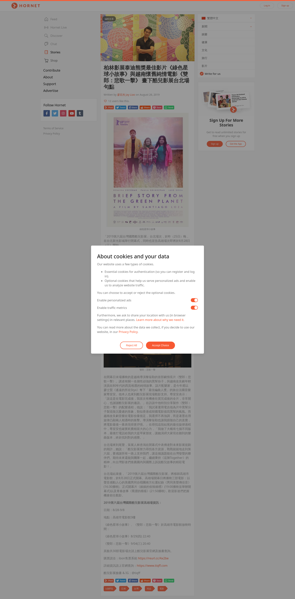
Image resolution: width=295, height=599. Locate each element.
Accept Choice (160, 345)
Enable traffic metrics (112, 308)
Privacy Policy (128, 332)
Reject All (131, 345)
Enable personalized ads (114, 300)
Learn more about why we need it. (160, 320)
